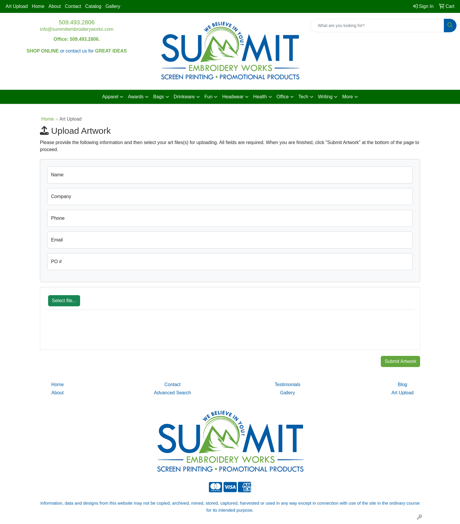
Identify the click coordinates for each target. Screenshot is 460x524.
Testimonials (287, 384)
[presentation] (90, 332)
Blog (402, 384)
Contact (73, 6)
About (54, 6)
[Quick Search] (377, 25)
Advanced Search (172, 392)
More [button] (347, 96)
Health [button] (260, 96)
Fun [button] (208, 96)
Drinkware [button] (184, 96)
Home (38, 6)
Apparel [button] (110, 96)
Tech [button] (303, 96)
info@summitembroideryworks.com (76, 29)
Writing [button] (325, 96)
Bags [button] (158, 96)
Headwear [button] (232, 96)
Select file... (64, 300)
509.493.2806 (76, 22)
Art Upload (17, 6)
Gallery (112, 6)
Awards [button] (135, 96)
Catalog (93, 6)
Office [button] (283, 96)
